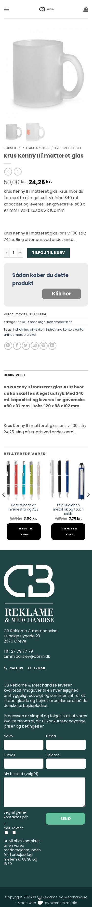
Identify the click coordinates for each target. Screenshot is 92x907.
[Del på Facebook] (17, 346)
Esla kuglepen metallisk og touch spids (68, 509)
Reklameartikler (36, 148)
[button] (7, 9)
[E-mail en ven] (35, 346)
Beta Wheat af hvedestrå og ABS (24, 507)
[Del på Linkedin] (52, 346)
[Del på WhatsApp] (8, 346)
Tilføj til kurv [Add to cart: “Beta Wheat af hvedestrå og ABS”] (25, 531)
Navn (23, 742)
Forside (10, 148)
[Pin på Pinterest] (43, 346)
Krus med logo (67, 148)
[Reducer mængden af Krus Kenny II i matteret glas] (7, 253)
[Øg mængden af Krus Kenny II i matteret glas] (20, 253)
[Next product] (8, 172)
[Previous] (4, 504)
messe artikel (25, 335)
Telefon (66, 761)
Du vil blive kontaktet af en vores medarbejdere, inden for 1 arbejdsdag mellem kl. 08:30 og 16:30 (22, 852)
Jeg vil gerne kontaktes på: (16, 814)
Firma (66, 742)
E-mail (23, 761)
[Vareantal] (13, 253)
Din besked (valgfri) (44, 790)
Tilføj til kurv (48, 252)
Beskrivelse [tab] (15, 375)
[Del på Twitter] (26, 346)
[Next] (88, 504)
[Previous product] (17, 172)
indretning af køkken (29, 329)
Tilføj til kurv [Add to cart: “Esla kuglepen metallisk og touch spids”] (69, 531)
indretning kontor (59, 329)
